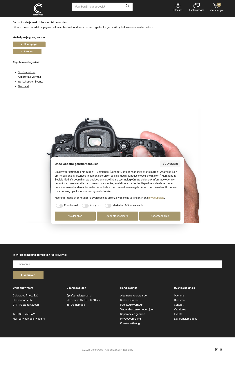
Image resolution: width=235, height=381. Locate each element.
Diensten (179, 318)
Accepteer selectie (117, 216)
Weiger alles (75, 216)
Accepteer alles (160, 216)
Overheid (23, 104)
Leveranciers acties (185, 337)
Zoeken (126, 7)
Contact (178, 323)
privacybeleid (156, 197)
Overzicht (170, 164)
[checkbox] (66, 206)
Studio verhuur (26, 90)
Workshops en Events (30, 100)
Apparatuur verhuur (29, 95)
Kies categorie (26, 24)
